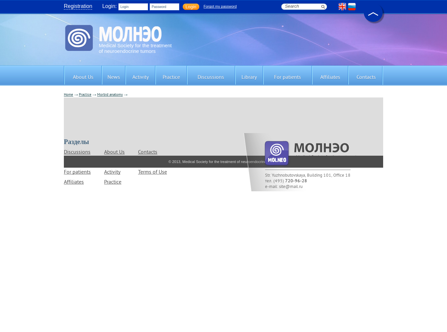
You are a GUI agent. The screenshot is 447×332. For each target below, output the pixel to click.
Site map (148, 162)
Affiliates (74, 182)
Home (68, 94)
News (110, 162)
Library (71, 162)
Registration (78, 6)
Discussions (77, 152)
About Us (114, 152)
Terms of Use (152, 172)
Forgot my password (220, 6)
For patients (77, 172)
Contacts (147, 152)
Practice (85, 94)
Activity (112, 172)
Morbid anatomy (110, 94)
